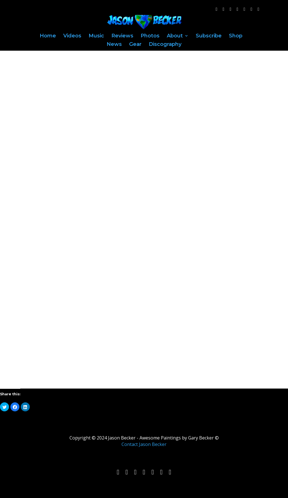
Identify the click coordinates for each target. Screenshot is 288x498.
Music (96, 36)
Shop (235, 36)
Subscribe (209, 36)
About (175, 36)
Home (48, 36)
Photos (150, 36)
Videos (72, 36)
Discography (165, 44)
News (114, 44)
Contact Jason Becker (144, 444)
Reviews (122, 36)
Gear (135, 44)
